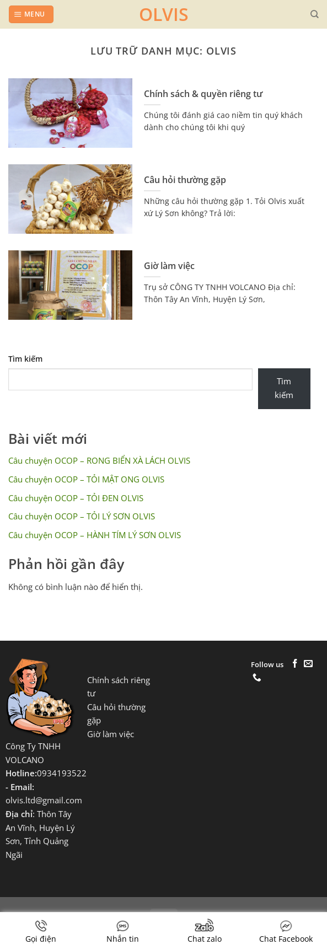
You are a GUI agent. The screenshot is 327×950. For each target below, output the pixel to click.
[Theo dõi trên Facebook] (295, 664)
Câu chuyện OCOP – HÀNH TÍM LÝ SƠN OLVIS (94, 535)
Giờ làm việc (169, 266)
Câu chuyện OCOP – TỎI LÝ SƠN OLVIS (81, 516)
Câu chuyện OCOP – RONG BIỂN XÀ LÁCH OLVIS (99, 460)
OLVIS (164, 14)
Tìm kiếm (25, 358)
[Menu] (31, 14)
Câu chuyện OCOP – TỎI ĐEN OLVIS (75, 498)
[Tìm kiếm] (314, 14)
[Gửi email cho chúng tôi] (308, 664)
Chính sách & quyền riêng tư (203, 94)
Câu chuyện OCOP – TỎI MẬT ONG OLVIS (86, 479)
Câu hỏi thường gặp (185, 180)
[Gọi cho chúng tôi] (257, 678)
